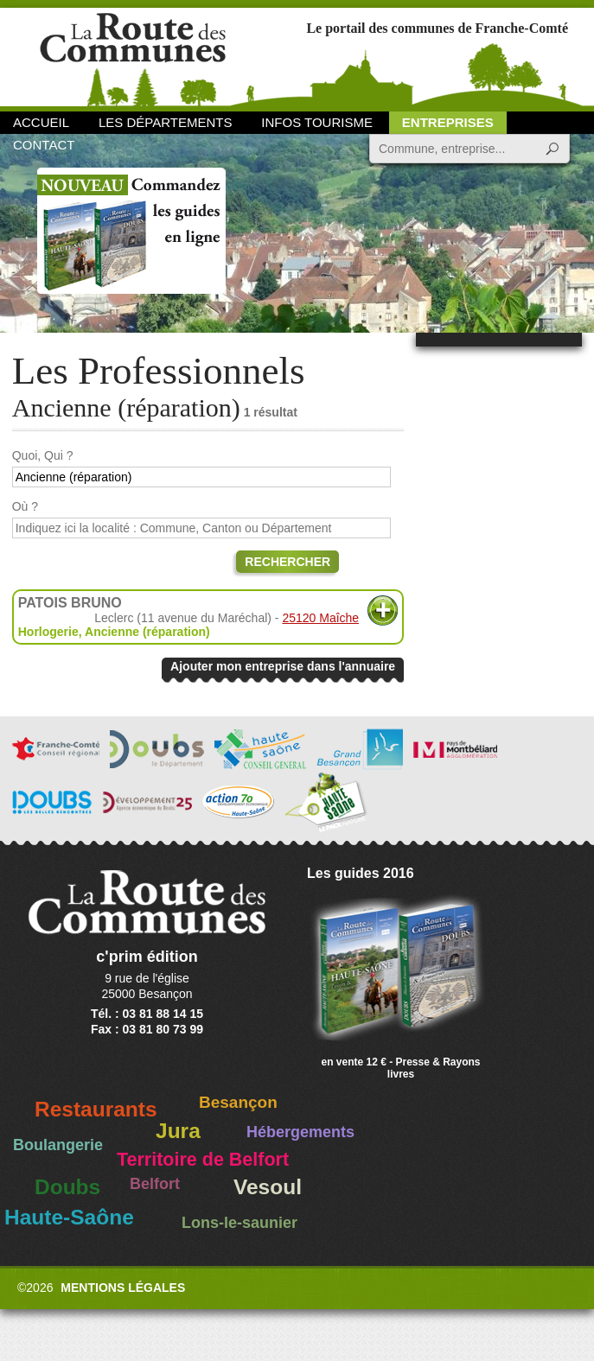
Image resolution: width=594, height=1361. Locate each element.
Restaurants (96, 1109)
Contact (43, 144)
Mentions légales (123, 1287)
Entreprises (448, 122)
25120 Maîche (320, 618)
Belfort (155, 1183)
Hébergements (300, 1132)
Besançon (238, 1102)
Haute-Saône (69, 1217)
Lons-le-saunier (239, 1222)
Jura (178, 1130)
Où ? (25, 506)
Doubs (67, 1187)
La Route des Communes (133, 56)
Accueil (41, 122)
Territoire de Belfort (203, 1159)
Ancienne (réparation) (147, 632)
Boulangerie (58, 1145)
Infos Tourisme (317, 122)
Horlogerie (48, 632)
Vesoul (267, 1187)
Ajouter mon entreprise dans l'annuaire (282, 666)
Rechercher (287, 562)
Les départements (165, 122)
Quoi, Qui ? (42, 455)
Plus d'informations (382, 610)
